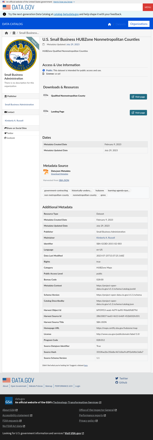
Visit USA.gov (73, 433)
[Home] (18, 7)
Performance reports (91, 415)
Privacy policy (87, 420)
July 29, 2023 (73, 44)
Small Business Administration (19, 104)
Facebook (9, 138)
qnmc (103, 195)
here (85, 365)
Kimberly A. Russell (14, 120)
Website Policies (36, 386)
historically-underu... (82, 190)
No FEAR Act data (12, 426)
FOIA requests (11, 420)
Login (77, 386)
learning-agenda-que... (119, 190)
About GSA (9, 410)
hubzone (100, 190)
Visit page (138, 96)
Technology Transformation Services (75, 402)
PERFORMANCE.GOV (64, 386)
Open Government (18, 386)
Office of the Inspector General (96, 410)
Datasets (121, 24)
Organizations (138, 24)
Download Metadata (59, 174)
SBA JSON (64, 180)
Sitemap (48, 386)
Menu (148, 7)
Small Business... (29, 32)
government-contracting (56, 190)
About (5, 386)
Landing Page (57, 111)
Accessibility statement (16, 415)
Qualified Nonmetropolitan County (68, 95)
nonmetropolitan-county (84, 195)
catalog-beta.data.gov (66, 14)
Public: (49, 70)
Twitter (8, 133)
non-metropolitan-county (56, 195)
